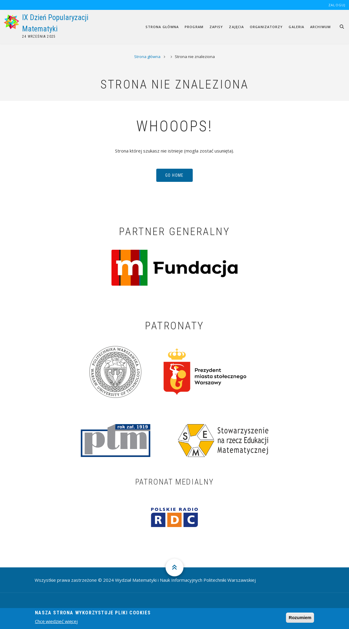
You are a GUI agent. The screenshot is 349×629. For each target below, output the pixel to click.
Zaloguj (336, 5)
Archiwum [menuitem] (320, 27)
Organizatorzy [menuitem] (266, 27)
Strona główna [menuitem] (162, 27)
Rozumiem (300, 619)
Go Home (174, 175)
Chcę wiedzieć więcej (56, 623)
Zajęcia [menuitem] (236, 27)
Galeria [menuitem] (296, 27)
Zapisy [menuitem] (216, 27)
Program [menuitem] (194, 27)
